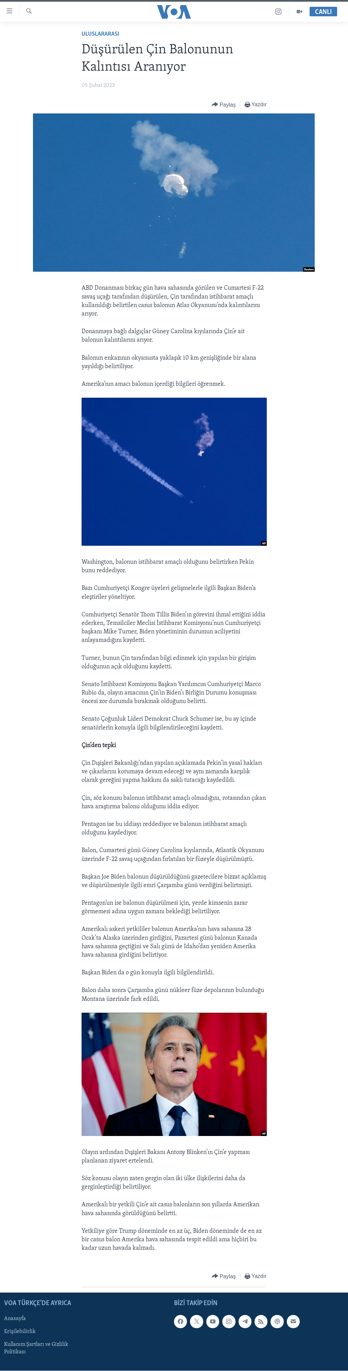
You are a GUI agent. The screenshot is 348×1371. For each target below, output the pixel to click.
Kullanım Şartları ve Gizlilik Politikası (36, 1348)
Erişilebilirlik (20, 1331)
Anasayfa (15, 1318)
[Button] (224, 104)
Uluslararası (100, 34)
